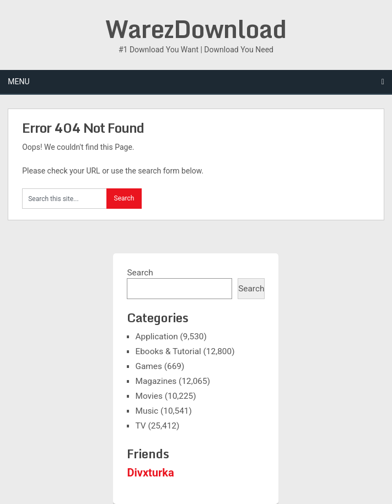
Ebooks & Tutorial (168, 351)
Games (148, 366)
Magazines (155, 381)
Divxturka (150, 472)
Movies (148, 396)
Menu (18, 81)
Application (156, 337)
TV (140, 426)
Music (146, 411)
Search (140, 273)
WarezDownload (195, 28)
